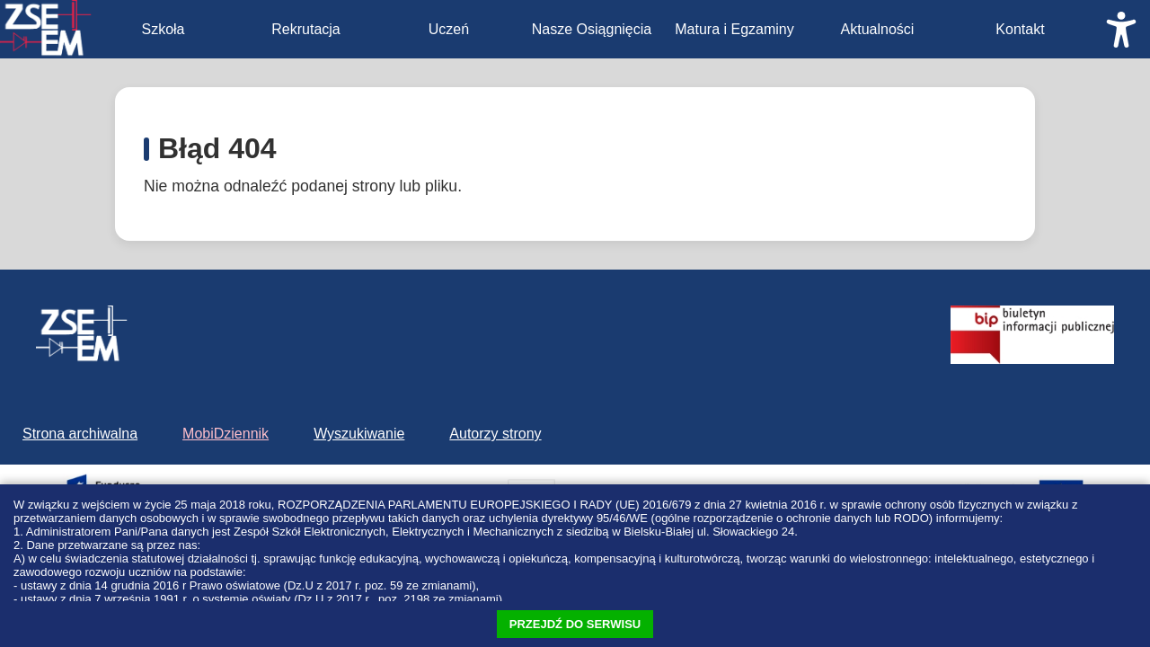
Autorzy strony (495, 433)
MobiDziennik (225, 433)
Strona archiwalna (79, 433)
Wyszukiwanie (359, 433)
